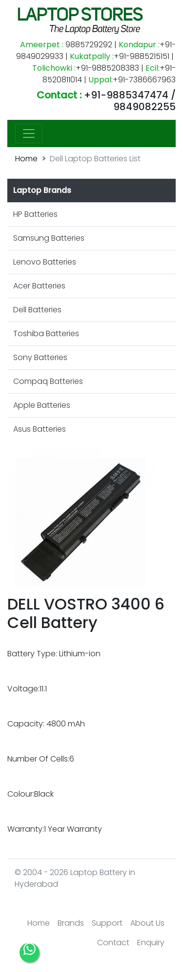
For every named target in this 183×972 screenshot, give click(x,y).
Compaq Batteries (48, 381)
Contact (113, 942)
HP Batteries (35, 214)
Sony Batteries (40, 357)
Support (107, 923)
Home (26, 158)
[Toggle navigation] (28, 133)
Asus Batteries (39, 429)
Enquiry (150, 942)
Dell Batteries (37, 309)
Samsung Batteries (48, 238)
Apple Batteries (41, 405)
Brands (71, 923)
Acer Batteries (39, 285)
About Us (147, 923)
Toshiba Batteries (46, 333)
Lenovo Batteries (44, 261)
